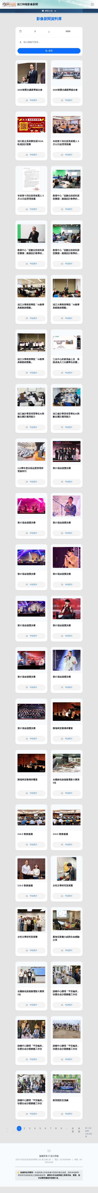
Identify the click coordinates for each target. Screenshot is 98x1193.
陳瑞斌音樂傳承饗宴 (63, 728)
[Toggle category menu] (49, 11)
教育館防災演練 (60, 1100)
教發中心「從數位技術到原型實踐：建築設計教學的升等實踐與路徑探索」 (66, 198)
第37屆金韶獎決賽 (62, 468)
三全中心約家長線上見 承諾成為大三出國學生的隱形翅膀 (66, 362)
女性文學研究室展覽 (63, 885)
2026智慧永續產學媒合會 (30, 90)
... (67, 1128)
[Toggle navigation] (92, 4)
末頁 (79, 1130)
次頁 (73, 1130)
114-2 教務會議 (25, 834)
